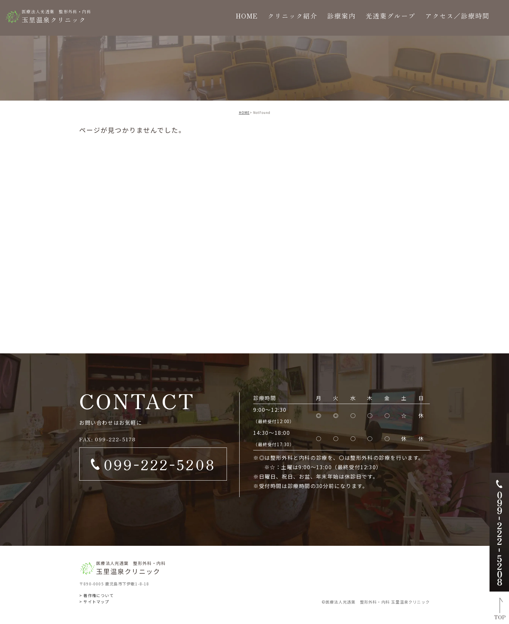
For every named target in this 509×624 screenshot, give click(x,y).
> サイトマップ (94, 601)
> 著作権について (96, 595)
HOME (244, 112)
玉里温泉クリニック (57, 16)
